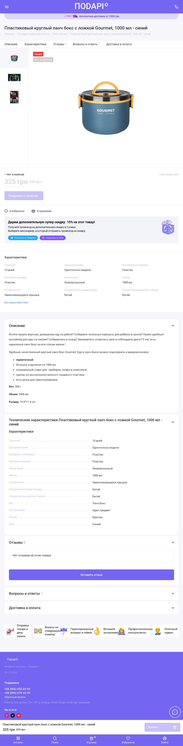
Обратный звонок (15, 697)
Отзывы (60, 44)
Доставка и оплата (119, 44)
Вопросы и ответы (86, 44)
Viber (52, 237)
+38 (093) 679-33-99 (17, 693)
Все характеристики (16, 302)
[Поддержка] (176, 6)
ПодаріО (12, 659)
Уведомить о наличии (23, 195)
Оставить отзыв (91, 575)
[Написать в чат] (175, 712)
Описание (10, 44)
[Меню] (6, 6)
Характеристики (35, 44)
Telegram (23, 237)
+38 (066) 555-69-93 (17, 689)
